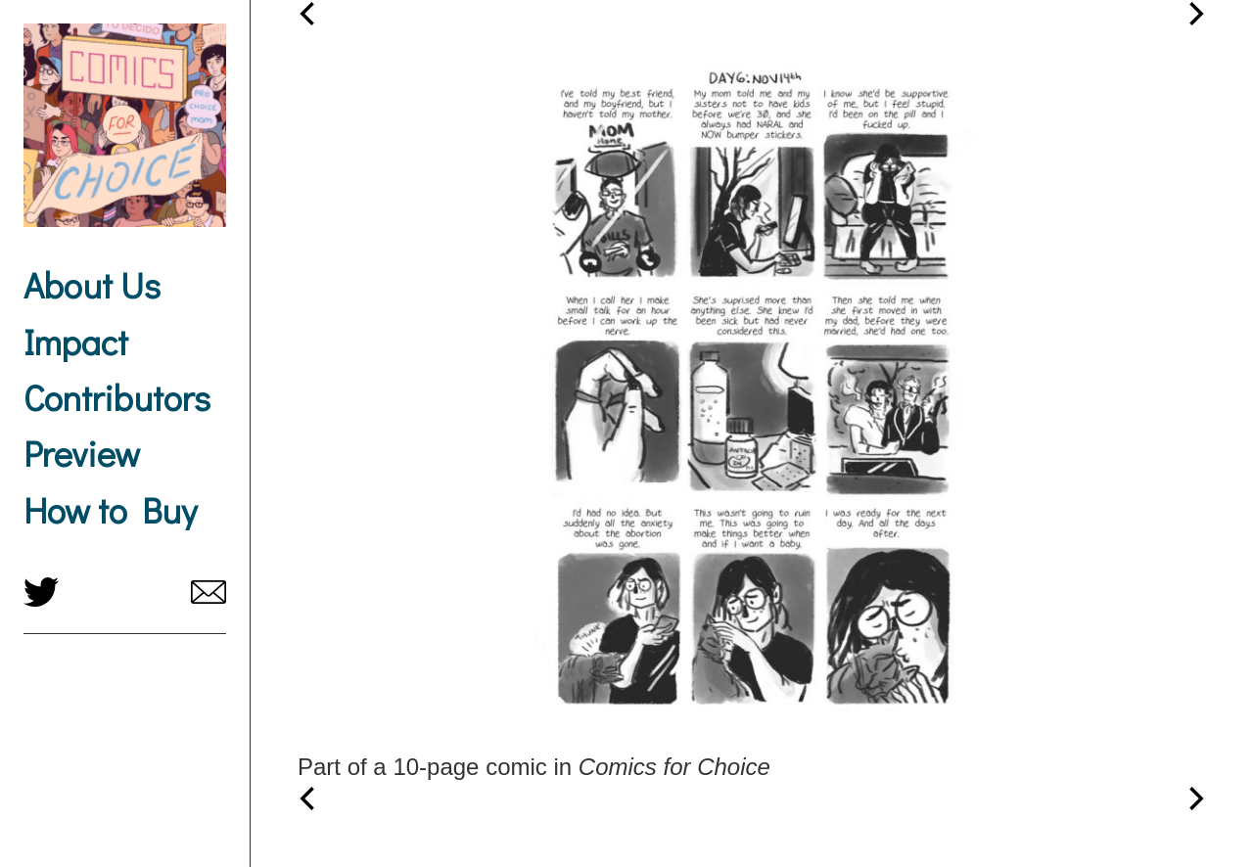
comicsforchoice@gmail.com (208, 592)
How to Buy (110, 509)
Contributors (116, 397)
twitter (41, 592)
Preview (81, 453)
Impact (75, 341)
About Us (92, 284)
